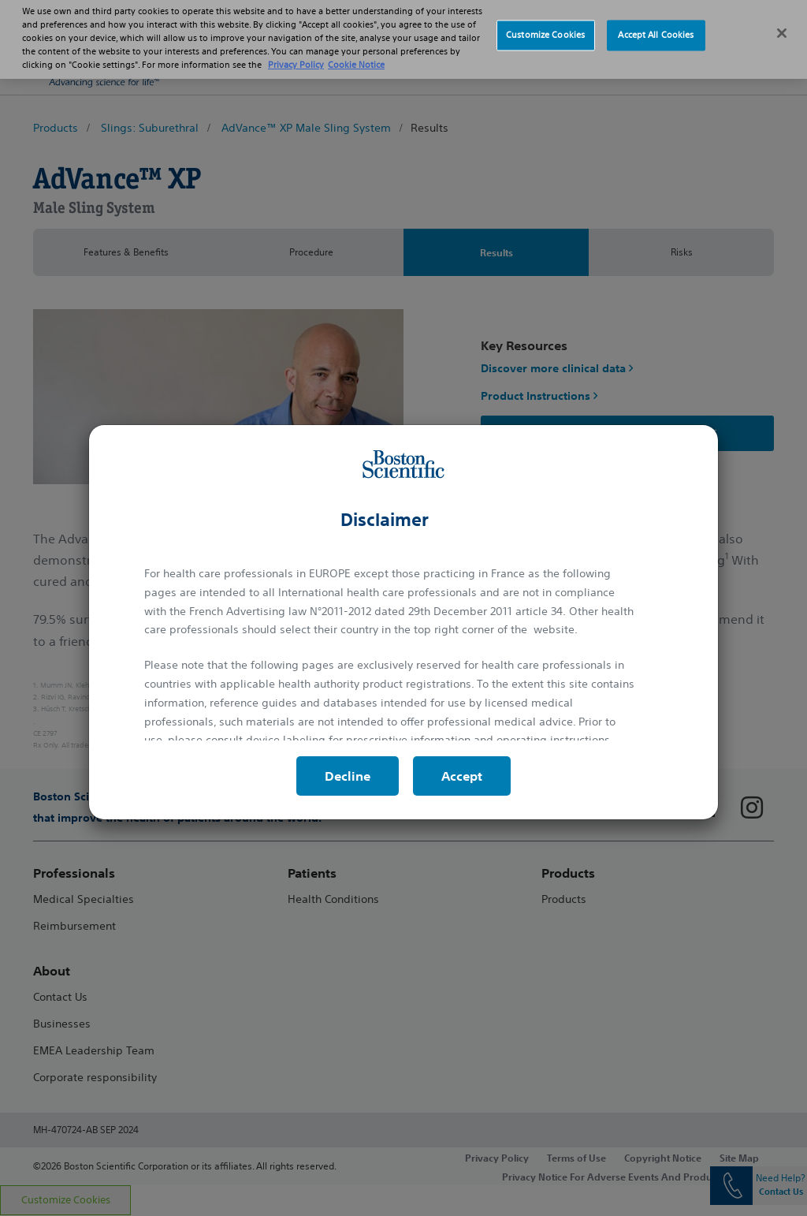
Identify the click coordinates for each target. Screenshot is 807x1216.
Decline (347, 776)
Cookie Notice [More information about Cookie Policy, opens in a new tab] (356, 53)
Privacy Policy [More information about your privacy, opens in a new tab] (296, 53)
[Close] (781, 22)
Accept (461, 776)
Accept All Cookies (656, 23)
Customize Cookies (545, 23)
